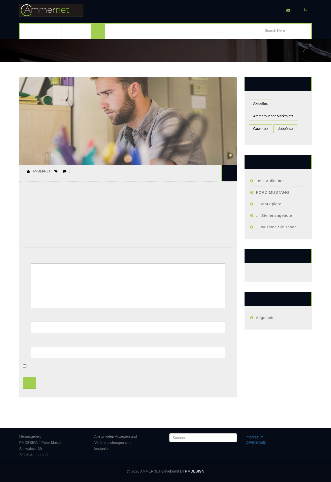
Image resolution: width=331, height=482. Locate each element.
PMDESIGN (194, 471)
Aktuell (41, 31)
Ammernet (38, 171)
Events (54, 31)
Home (301, 50)
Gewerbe (98, 31)
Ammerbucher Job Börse (309, 50)
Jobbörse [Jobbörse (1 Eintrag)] (285, 129)
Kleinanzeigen (83, 31)
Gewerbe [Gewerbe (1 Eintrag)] (260, 129)
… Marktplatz (268, 204)
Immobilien (69, 31)
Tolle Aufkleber (270, 181)
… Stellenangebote (274, 215)
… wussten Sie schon (276, 227)
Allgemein (265, 317)
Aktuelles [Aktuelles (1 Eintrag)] (260, 103)
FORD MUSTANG (272, 192)
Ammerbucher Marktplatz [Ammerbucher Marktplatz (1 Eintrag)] (273, 116)
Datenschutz (256, 442)
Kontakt (111, 31)
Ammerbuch (26, 31)
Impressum (255, 437)
